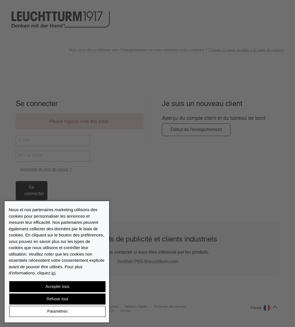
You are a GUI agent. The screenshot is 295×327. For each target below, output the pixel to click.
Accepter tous (57, 286)
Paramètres (57, 311)
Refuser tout (57, 299)
